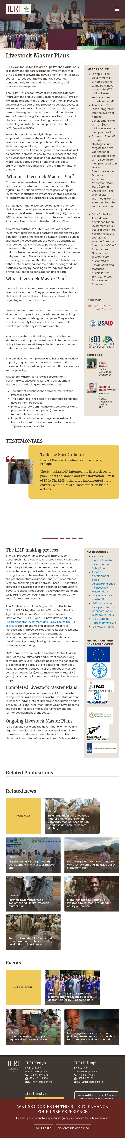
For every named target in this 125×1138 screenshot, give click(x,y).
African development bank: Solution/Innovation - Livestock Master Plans (103, 581)
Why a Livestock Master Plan (102, 597)
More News (23, 815)
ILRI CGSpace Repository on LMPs (104, 621)
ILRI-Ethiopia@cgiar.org (88, 1081)
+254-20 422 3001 (37, 1078)
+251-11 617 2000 (84, 1075)
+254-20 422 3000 (37, 1075)
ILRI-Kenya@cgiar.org (38, 1081)
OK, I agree (43, 1128)
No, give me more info (73, 1128)
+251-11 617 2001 (84, 1078)
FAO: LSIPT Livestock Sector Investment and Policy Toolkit (102, 562)
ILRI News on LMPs (104, 627)
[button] (50, 538)
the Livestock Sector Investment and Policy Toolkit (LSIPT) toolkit (40, 622)
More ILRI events (23, 987)
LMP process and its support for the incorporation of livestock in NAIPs (103, 609)
